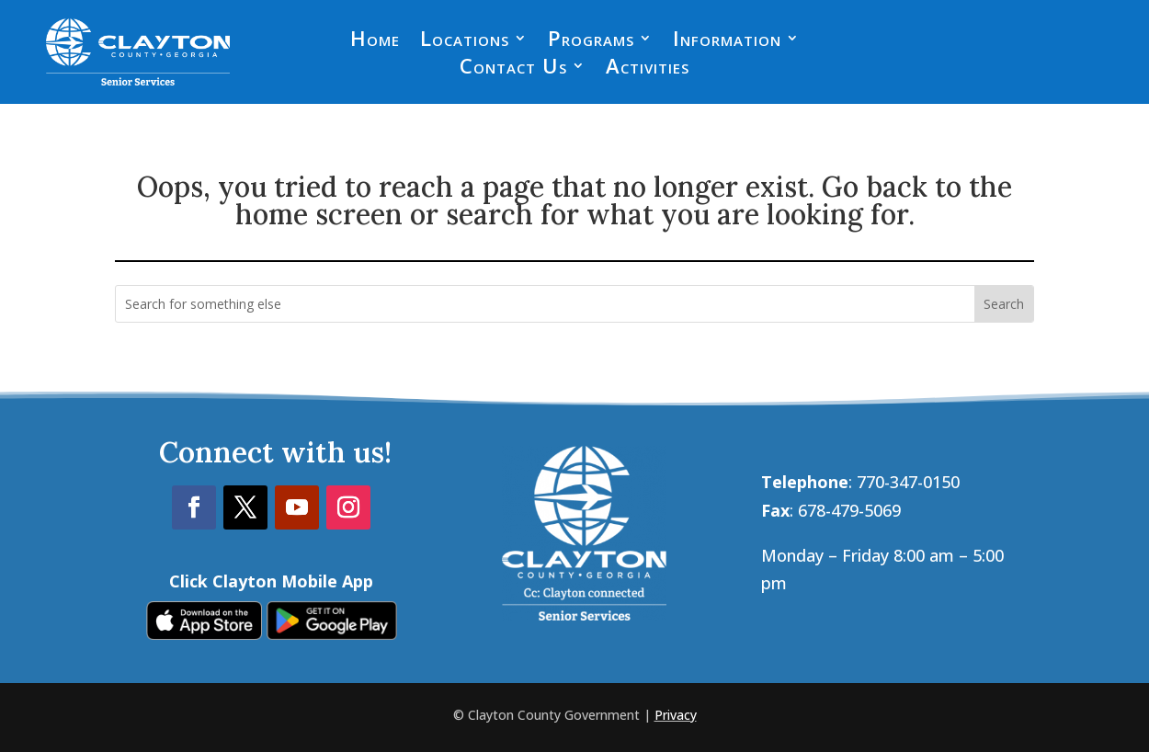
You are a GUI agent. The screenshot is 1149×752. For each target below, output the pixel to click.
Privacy (675, 715)
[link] (204, 633)
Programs (591, 41)
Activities (647, 69)
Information (727, 41)
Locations (464, 41)
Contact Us (513, 69)
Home (375, 41)
